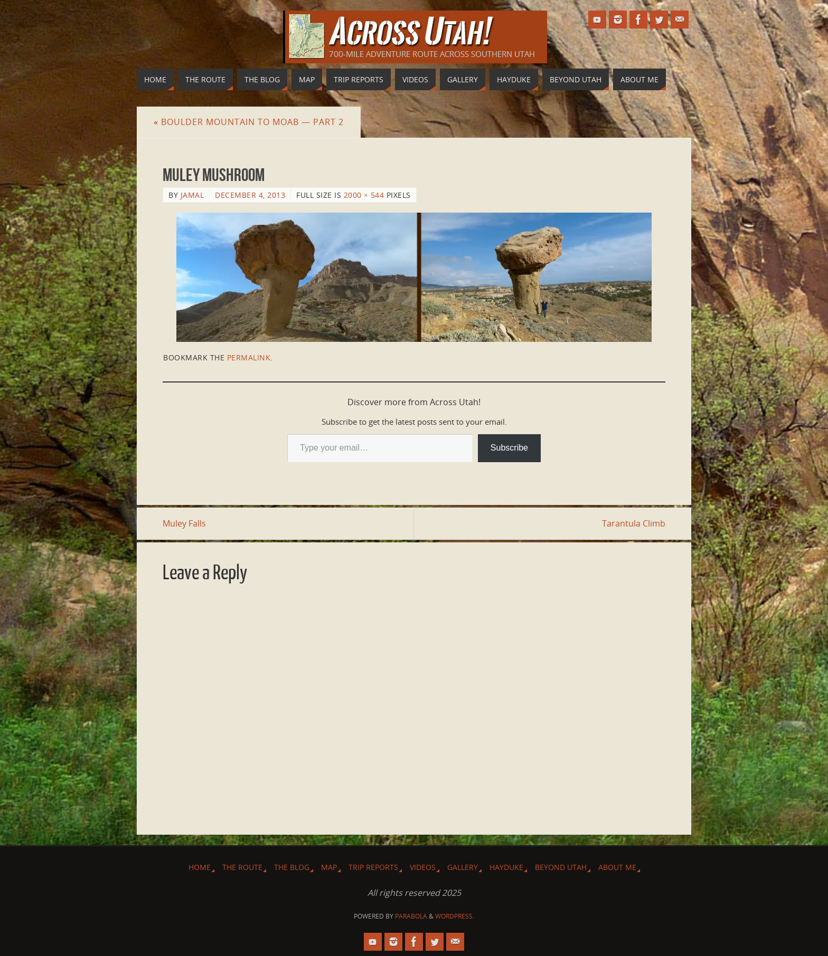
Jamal (192, 195)
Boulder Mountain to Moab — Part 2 (249, 122)
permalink (249, 357)
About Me (617, 867)
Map (329, 867)
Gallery (462, 867)
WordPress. (454, 916)
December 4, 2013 (250, 195)
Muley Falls (184, 523)
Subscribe (509, 447)
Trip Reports (373, 867)
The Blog (291, 867)
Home (200, 867)
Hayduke (506, 867)
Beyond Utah (561, 867)
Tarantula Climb (633, 523)
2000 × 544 (364, 195)
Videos (423, 867)
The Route (242, 867)
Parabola (411, 916)
